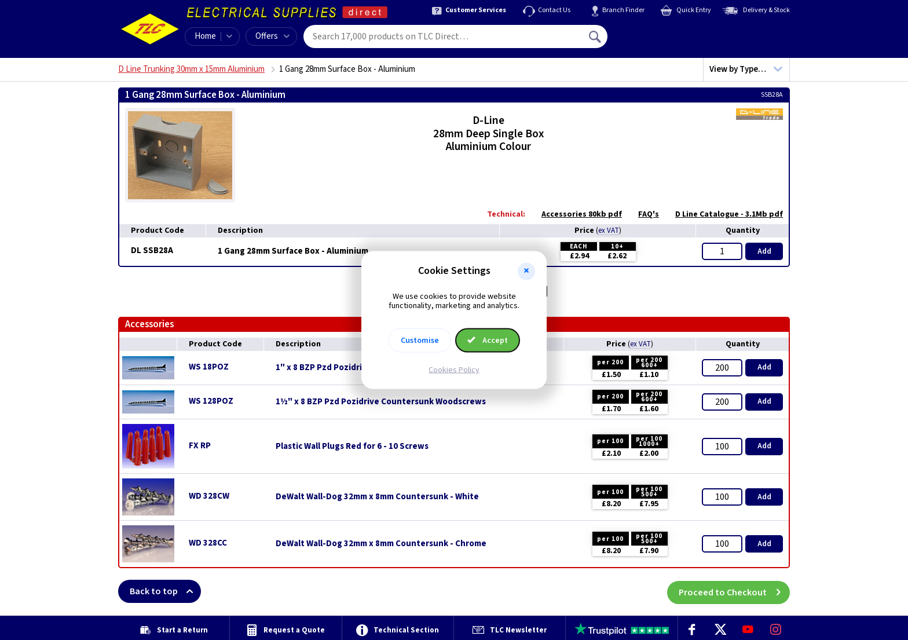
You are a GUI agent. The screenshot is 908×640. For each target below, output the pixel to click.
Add (764, 251)
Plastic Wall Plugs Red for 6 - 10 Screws (352, 446)
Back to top (165, 591)
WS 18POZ (209, 367)
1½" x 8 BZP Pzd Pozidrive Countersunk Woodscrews (381, 402)
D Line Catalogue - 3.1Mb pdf (723, 214)
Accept (487, 340)
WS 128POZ (211, 401)
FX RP (200, 446)
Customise (420, 340)
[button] (526, 271)
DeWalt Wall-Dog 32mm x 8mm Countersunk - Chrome (381, 544)
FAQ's (643, 214)
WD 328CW (209, 496)
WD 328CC (208, 543)
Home (205, 36)
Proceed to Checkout (734, 591)
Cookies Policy (454, 370)
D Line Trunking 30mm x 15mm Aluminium (191, 69)
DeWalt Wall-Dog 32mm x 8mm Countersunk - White (377, 497)
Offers (272, 36)
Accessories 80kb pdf (576, 214)
